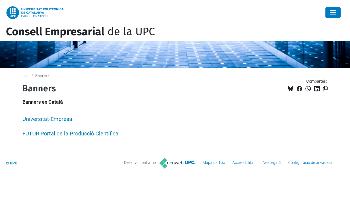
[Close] (333, 12)
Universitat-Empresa (47, 119)
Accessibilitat (243, 162)
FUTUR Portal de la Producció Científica (70, 134)
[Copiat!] (325, 89)
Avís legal (270, 162)
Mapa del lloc (214, 162)
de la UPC (80, 31)
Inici (25, 75)
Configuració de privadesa (310, 162)
